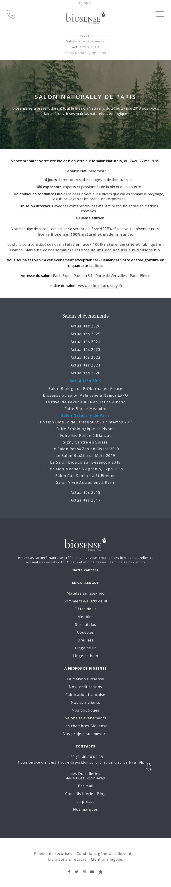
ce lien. (96, 265)
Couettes (85, 632)
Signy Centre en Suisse (85, 442)
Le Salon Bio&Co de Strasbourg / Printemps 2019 (85, 422)
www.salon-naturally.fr (100, 285)
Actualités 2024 (85, 341)
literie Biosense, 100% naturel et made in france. (85, 234)
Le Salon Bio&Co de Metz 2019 (85, 455)
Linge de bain (85, 655)
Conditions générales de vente (105, 853)
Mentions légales (107, 859)
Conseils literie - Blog (85, 793)
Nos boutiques (85, 710)
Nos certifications (85, 686)
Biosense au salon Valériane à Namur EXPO (85, 395)
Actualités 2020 (85, 373)
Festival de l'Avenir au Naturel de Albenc (85, 402)
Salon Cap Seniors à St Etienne (85, 475)
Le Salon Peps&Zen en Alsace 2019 (85, 449)
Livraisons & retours (67, 859)
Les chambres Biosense (85, 725)
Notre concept (85, 570)
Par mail (85, 785)
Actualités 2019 (85, 47)
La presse (85, 801)
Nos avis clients (85, 702)
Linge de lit (85, 647)
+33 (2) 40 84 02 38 (85, 756)
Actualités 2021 (85, 365)
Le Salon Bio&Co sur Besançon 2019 (85, 462)
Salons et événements (85, 41)
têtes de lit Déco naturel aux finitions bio (119, 250)
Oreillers (85, 640)
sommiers (64, 250)
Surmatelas (85, 624)
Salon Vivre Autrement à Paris (85, 482)
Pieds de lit (97, 601)
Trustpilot (86, 3)
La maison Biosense (85, 679)
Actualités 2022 (85, 357)
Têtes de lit (85, 608)
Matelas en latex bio (86, 593)
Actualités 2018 (85, 492)
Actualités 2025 (85, 334)
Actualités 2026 (85, 326)
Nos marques (85, 809)
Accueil (86, 35)
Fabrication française (85, 694)
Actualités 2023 (85, 349)
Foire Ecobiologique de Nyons (85, 429)
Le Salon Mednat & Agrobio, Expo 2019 (85, 469)
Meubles (85, 616)
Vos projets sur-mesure (85, 733)
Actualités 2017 (85, 500)
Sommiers (73, 601)
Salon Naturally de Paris (85, 52)
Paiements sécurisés (53, 853)
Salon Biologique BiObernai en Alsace (85, 388)
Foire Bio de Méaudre (86, 408)
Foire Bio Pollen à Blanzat (85, 435)
